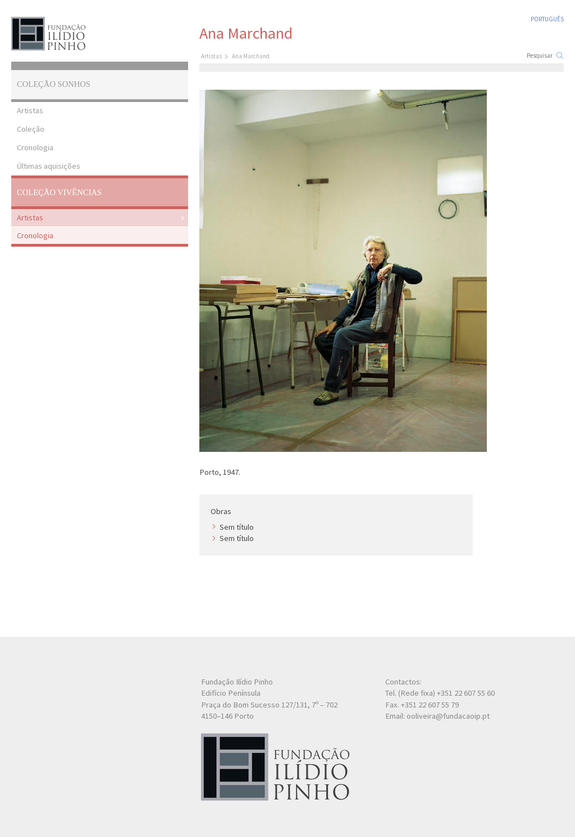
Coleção (30, 129)
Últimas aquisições (48, 166)
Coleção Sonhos (53, 84)
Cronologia (35, 147)
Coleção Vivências (59, 192)
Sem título (237, 527)
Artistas (30, 110)
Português (547, 19)
